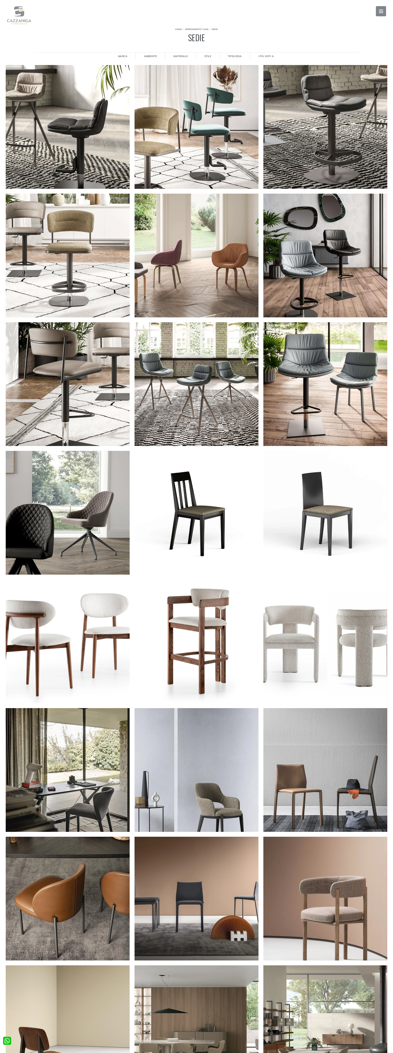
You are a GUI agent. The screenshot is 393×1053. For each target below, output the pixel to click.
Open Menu (381, 11)
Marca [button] (123, 56)
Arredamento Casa (197, 29)
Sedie (215, 29)
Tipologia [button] (235, 56)
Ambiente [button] (150, 56)
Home (178, 29)
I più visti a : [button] (266, 56)
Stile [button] (207, 56)
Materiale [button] (180, 56)
